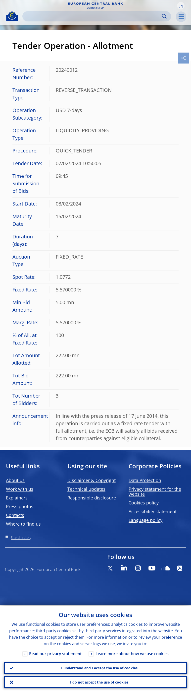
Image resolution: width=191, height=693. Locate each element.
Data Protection (145, 480)
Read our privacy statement (55, 653)
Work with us (19, 489)
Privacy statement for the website (155, 491)
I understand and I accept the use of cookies (99, 667)
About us (15, 480)
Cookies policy (144, 503)
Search (164, 16)
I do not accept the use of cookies (99, 682)
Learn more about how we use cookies (132, 653)
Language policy (145, 520)
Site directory (21, 537)
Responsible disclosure (91, 498)
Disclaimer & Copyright (91, 480)
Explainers (17, 498)
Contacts (15, 515)
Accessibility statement (153, 511)
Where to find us (23, 524)
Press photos (19, 506)
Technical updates (86, 489)
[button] (181, 5)
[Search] (92, 16)
